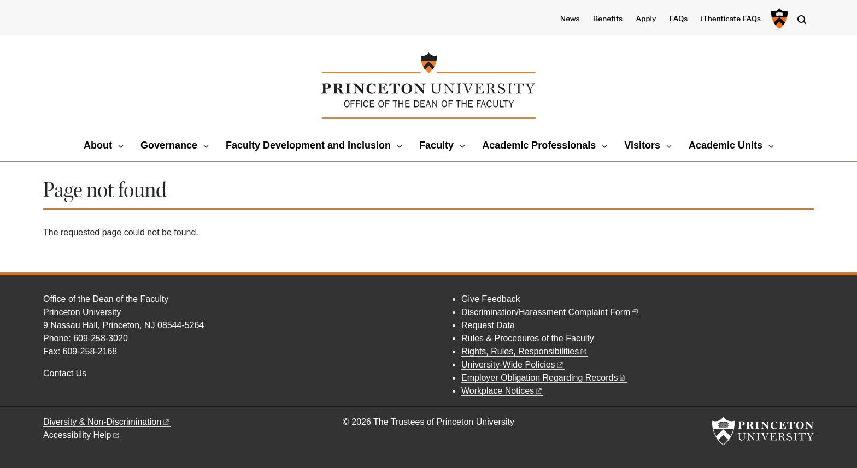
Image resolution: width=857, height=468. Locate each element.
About (98, 145)
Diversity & (107, 421)
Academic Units (725, 145)
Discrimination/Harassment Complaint (550, 312)
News (570, 18)
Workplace (502, 390)
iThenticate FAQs (731, 18)
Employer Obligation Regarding (544, 377)
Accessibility (82, 435)
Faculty (436, 145)
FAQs (678, 18)
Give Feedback (490, 299)
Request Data (488, 325)
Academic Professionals (539, 145)
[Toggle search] (801, 20)
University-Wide (513, 364)
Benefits (608, 18)
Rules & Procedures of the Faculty (527, 338)
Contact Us (64, 373)
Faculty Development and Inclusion (308, 145)
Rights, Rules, (524, 351)
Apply (646, 18)
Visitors (642, 145)
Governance (168, 145)
